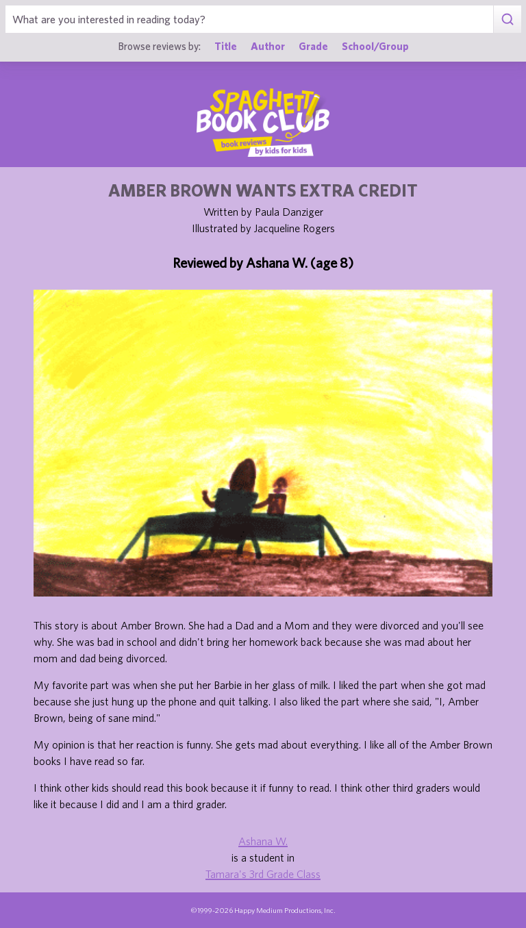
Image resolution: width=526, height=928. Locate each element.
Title (225, 46)
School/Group (375, 46)
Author (268, 46)
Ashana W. (263, 841)
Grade (313, 46)
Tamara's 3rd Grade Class (263, 874)
